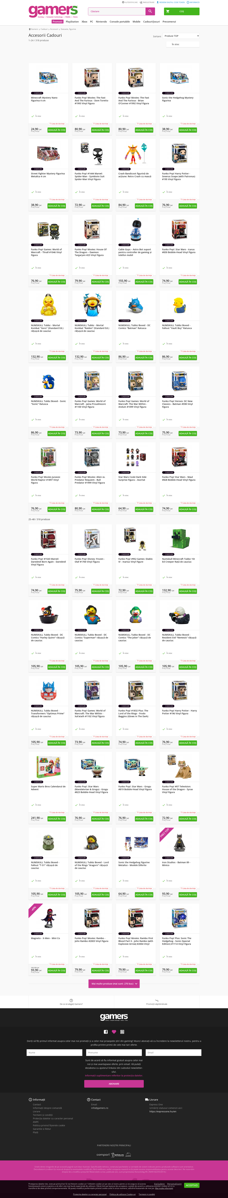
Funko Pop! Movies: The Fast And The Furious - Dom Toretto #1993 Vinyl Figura (91, 100)
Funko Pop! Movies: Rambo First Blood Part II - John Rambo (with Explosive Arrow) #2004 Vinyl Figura (135, 942)
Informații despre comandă (47, 1107)
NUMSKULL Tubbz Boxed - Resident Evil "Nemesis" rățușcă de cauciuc (179, 637)
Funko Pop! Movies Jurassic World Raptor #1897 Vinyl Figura (45, 480)
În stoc (175, 44)
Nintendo (101, 21)
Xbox (84, 21)
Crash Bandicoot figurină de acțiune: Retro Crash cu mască (134, 175)
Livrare (36, 1111)
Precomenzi (169, 21)
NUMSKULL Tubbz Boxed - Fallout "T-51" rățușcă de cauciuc (45, 865)
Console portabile (120, 21)
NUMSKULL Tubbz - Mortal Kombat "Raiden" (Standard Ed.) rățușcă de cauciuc (92, 328)
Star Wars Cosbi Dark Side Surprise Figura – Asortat (132, 478)
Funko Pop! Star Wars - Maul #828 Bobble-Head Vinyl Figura (178, 478)
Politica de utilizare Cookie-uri (123, 1194)
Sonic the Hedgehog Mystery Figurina (177, 99)
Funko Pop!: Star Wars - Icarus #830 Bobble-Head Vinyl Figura (178, 251)
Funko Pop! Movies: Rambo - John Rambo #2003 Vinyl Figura (91, 940)
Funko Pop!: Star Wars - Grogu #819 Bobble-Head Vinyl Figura (135, 788)
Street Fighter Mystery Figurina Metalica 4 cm (48, 175)
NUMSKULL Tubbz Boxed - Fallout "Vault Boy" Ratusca (177, 327)
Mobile (136, 21)
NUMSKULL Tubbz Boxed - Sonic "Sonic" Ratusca (48, 402)
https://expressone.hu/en (162, 1111)
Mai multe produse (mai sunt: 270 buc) (115, 983)
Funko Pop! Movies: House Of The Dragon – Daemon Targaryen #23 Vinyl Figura (91, 252)
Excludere (159, 1184)
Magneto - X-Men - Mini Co (45, 938)
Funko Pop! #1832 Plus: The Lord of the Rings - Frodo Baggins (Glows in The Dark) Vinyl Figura (133, 715)
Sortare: (157, 36)
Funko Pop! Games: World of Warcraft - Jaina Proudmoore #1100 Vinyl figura (90, 404)
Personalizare (174, 1184)
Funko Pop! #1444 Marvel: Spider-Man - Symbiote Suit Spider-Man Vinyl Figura (89, 176)
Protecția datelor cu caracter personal (53, 1118)
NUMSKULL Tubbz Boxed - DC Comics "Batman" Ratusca (134, 327)
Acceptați (192, 1185)
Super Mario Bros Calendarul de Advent (48, 788)
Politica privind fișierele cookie (49, 1125)
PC (91, 21)
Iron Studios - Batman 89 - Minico (176, 864)
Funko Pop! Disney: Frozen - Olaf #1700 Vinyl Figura (90, 560)
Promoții (57, 21)
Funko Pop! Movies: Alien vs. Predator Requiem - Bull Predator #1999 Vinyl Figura (90, 480)
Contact (37, 1104)
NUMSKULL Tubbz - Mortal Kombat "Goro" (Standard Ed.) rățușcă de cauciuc (47, 328)
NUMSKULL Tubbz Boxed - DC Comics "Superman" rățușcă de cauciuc (91, 637)
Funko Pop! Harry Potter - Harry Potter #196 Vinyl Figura (179, 712)
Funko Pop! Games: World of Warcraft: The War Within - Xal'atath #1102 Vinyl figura (90, 713)
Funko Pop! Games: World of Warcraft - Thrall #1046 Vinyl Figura (46, 252)
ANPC (36, 1121)
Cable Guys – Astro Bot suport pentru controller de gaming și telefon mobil (135, 252)
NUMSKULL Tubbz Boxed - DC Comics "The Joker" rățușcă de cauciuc (134, 637)
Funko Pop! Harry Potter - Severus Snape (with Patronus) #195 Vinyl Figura (178, 176)
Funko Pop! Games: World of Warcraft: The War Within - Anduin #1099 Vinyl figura (133, 404)
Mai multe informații (164, 1188)
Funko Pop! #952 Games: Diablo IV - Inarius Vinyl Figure (135, 560)
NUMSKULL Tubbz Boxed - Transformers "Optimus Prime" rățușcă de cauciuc (47, 713)
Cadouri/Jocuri (151, 21)
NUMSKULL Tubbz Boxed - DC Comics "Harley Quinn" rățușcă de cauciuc (47, 637)
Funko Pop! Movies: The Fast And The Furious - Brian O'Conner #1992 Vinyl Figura (133, 100)
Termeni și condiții (43, 1114)
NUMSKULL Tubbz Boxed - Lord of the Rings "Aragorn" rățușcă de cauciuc (92, 865)
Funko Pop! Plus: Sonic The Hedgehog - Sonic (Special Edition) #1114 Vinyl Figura (176, 941)
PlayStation (72, 21)
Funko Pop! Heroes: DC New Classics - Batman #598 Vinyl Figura (177, 404)
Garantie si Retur (42, 1128)
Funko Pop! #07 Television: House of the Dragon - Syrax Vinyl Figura (177, 789)
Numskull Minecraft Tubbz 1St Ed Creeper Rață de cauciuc (178, 560)
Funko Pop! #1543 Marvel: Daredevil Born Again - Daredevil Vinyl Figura (48, 562)
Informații (39, 1100)
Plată (35, 1132)
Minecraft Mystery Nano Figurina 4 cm (44, 99)
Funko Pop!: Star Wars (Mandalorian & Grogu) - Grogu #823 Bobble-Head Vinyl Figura (91, 789)
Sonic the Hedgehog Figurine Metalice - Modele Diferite (134, 864)
